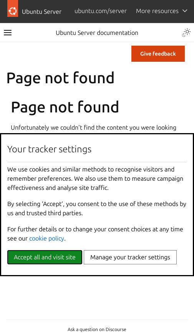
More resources (157, 10)
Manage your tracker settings (130, 257)
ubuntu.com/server (101, 10)
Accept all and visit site (45, 257)
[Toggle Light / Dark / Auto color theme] (186, 32)
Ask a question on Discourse (97, 329)
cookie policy (46, 238)
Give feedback (158, 54)
